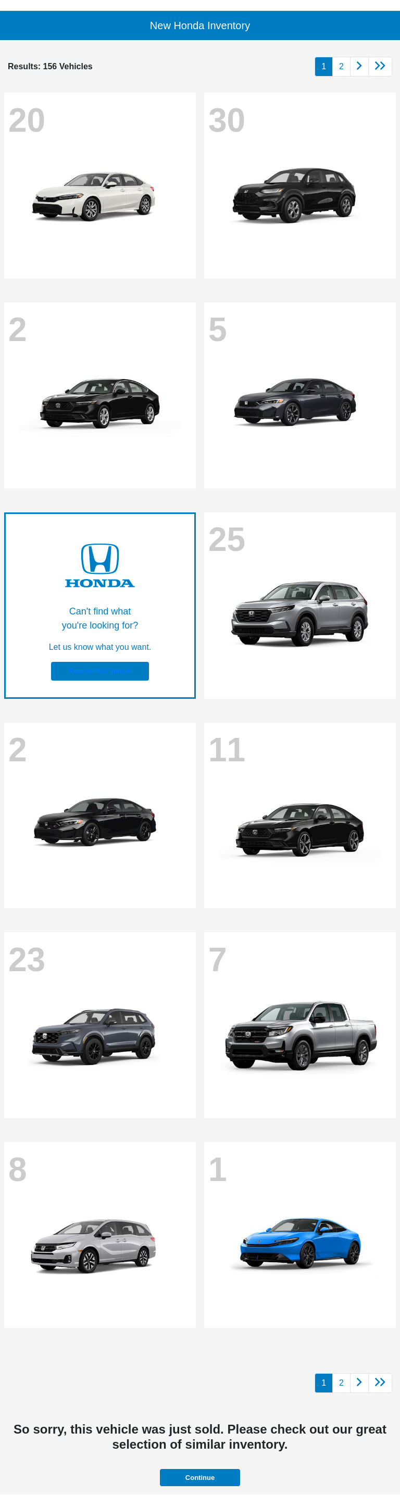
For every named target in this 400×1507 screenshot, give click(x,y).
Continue (200, 1477)
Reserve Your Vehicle (100, 671)
